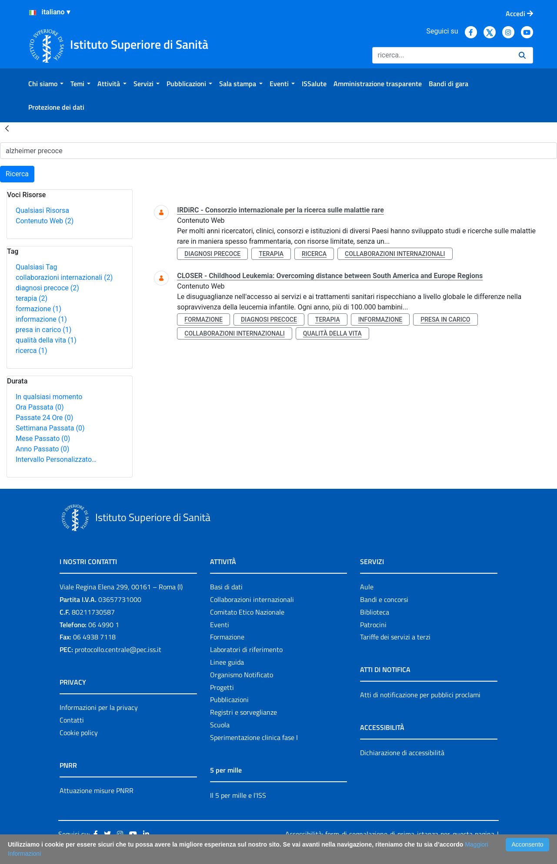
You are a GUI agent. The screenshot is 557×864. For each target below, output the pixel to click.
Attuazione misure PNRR (96, 790)
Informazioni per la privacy (99, 707)
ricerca (31, 350)
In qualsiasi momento (49, 397)
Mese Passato (43, 438)
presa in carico (43, 330)
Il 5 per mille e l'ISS (238, 795)
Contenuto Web (44, 221)
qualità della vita (46, 340)
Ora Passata (40, 407)
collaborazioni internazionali (64, 277)
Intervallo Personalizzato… (56, 459)
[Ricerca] (442, 55)
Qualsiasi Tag (36, 267)
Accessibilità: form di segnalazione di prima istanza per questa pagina (390, 834)
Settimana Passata (50, 428)
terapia (31, 298)
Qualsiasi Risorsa (42, 210)
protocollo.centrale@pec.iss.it (118, 649)
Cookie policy (79, 732)
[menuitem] (46, 83)
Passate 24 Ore (44, 418)
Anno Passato (42, 449)
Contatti (72, 720)
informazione (41, 319)
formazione (38, 309)
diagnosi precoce (47, 288)
